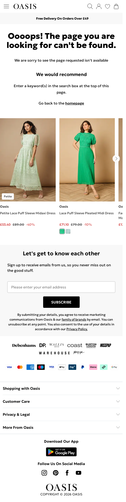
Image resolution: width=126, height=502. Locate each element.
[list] (61, 178)
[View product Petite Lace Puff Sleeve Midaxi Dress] (28, 172)
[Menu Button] (6, 6)
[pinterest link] (55, 473)
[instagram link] (44, 473)
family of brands (74, 319)
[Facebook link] (67, 473)
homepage (74, 103)
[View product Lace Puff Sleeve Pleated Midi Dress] (87, 178)
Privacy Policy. (77, 329)
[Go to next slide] (116, 158)
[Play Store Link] (61, 451)
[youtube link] (78, 473)
